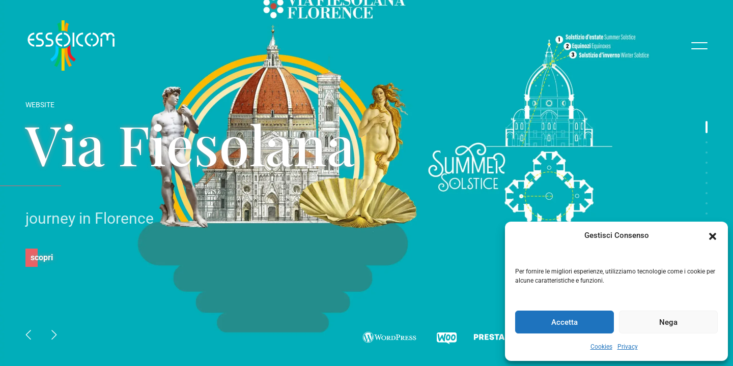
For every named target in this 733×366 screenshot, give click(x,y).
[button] (713, 235)
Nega (668, 322)
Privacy (627, 346)
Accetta (564, 322)
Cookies (601, 346)
